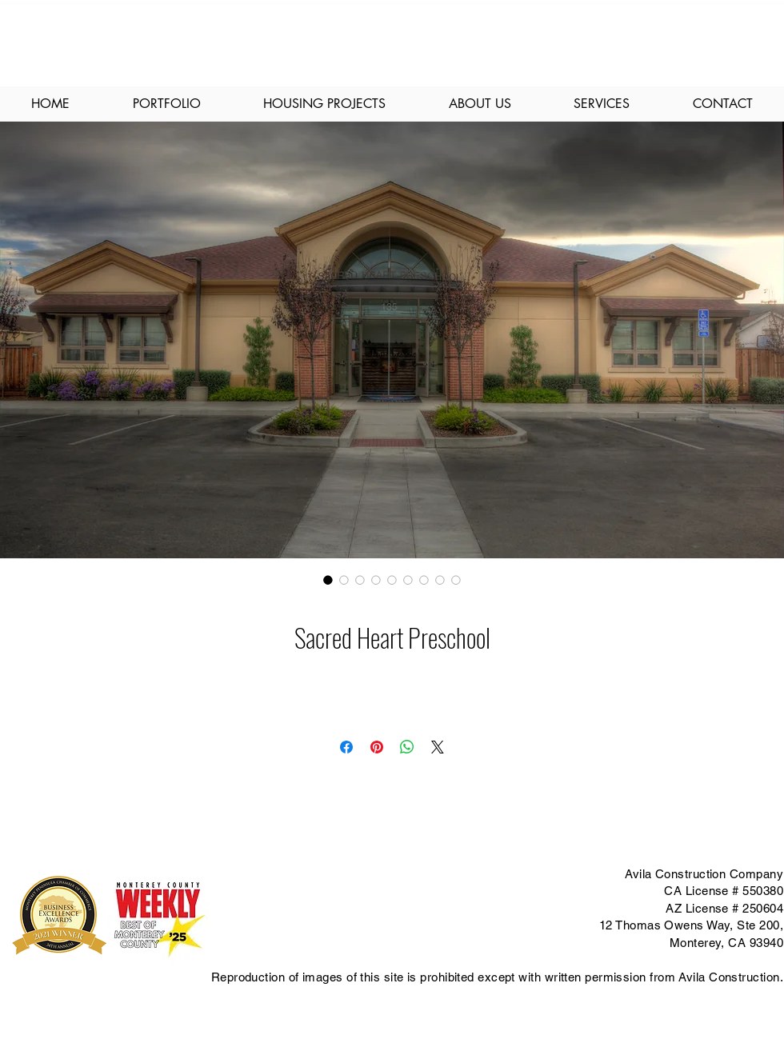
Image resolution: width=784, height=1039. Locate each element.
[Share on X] (437, 747)
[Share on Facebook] (346, 747)
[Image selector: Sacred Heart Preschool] (328, 580)
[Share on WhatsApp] (407, 747)
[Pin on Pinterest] (376, 747)
